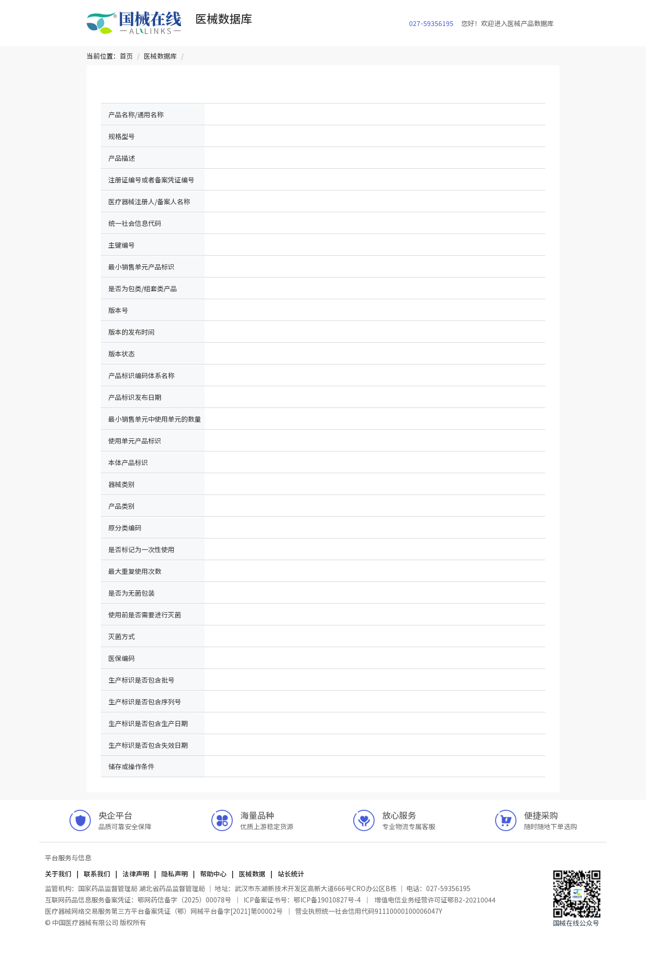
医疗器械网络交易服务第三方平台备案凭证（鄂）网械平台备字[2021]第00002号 (164, 911)
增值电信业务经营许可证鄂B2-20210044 (434, 899)
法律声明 (135, 873)
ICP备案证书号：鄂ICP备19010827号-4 (302, 899)
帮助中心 (213, 873)
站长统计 (290, 873)
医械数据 (252, 873)
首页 (126, 56)
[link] (126, 56)
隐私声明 (174, 873)
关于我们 (59, 873)
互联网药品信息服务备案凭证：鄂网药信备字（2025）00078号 (139, 899)
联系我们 (97, 873)
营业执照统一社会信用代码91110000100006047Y (368, 911)
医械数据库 (160, 56)
